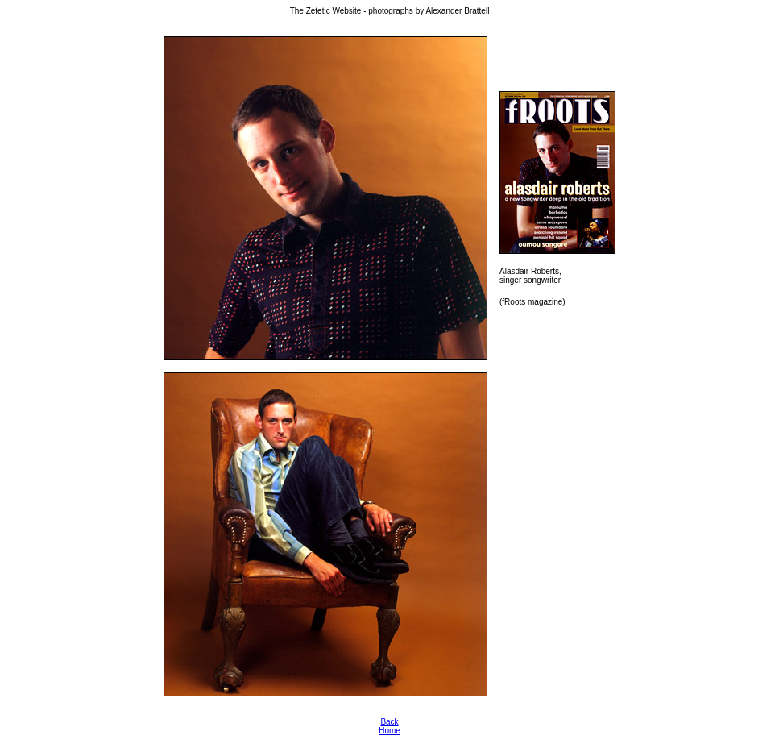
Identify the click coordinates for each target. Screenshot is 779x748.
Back (389, 721)
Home (389, 730)
